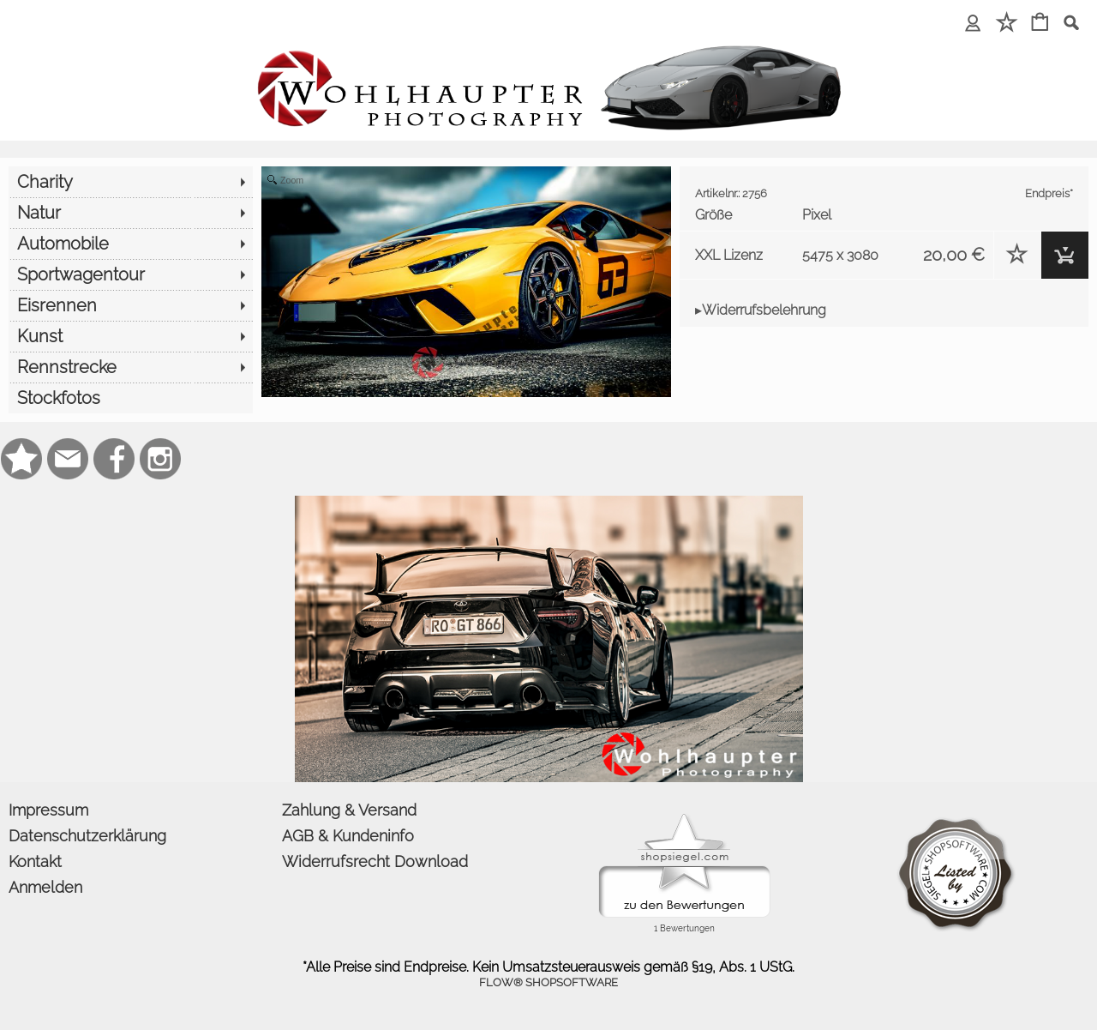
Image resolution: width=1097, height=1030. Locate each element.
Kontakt (35, 861)
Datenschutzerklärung (87, 836)
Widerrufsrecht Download (375, 861)
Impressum (48, 810)
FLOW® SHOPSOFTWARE (548, 982)
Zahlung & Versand (349, 810)
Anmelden (45, 887)
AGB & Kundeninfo (348, 836)
